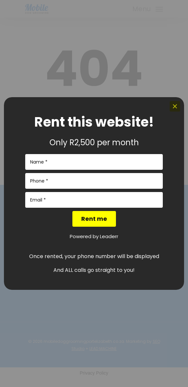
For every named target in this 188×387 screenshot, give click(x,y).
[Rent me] (94, 219)
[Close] (175, 106)
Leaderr (109, 236)
